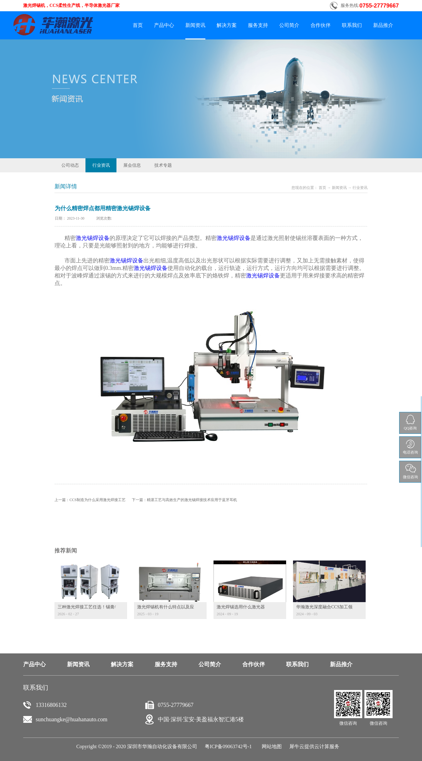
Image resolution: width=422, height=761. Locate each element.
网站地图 (270, 746)
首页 (138, 25)
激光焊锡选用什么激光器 (241, 607)
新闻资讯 (339, 187)
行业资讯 (360, 187)
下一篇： (184, 500)
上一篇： (90, 500)
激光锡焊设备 (93, 238)
